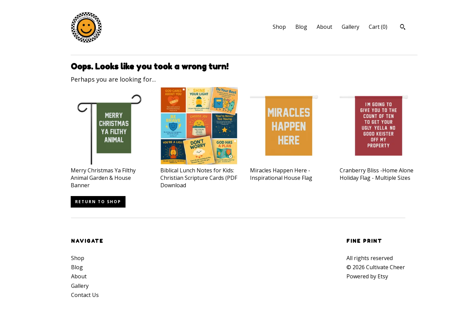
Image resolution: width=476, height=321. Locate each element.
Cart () (378, 26)
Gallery (350, 26)
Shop (279, 26)
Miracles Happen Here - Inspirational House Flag (288, 170)
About (324, 26)
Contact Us (85, 295)
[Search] (402, 27)
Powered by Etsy (367, 276)
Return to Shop (98, 202)
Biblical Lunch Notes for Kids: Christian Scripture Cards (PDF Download (199, 174)
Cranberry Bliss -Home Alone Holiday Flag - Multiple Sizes (378, 170)
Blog (301, 26)
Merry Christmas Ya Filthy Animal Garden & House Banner (109, 174)
